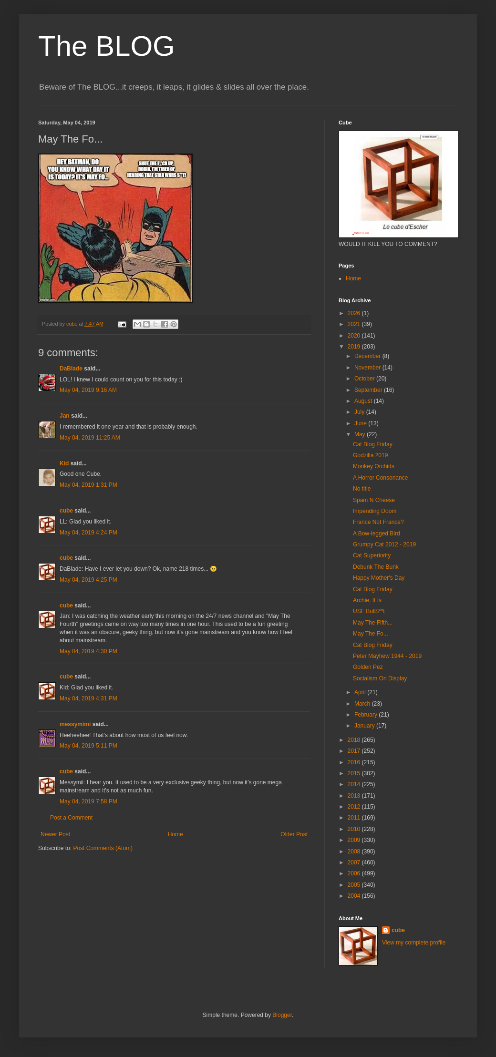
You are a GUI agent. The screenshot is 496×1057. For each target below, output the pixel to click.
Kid (64, 463)
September (369, 390)
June (361, 423)
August (364, 401)
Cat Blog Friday (373, 444)
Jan (65, 415)
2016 (355, 762)
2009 (355, 840)
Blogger (282, 1015)
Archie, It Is (367, 600)
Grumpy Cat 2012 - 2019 (384, 544)
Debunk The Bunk (376, 567)
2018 (355, 740)
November (368, 367)
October (365, 378)
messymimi (75, 724)
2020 (355, 335)
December (368, 356)
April (360, 692)
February (366, 714)
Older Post (294, 834)
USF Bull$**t (369, 611)
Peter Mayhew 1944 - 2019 (387, 656)
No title (362, 488)
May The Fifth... (373, 622)
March (363, 703)
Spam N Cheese (374, 500)
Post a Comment (71, 817)
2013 (355, 795)
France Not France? (378, 522)
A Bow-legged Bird (376, 533)
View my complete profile (413, 942)
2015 (355, 773)
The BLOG (106, 46)
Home (175, 834)
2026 (355, 313)
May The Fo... (370, 633)
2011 (355, 817)
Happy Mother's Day (378, 578)
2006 (355, 873)
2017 (355, 751)
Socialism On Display (380, 678)
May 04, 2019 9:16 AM (88, 390)
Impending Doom (374, 511)
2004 (355, 896)
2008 (355, 851)
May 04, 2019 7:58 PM (88, 801)
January (365, 725)
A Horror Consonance (380, 477)
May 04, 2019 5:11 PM (88, 745)
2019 (355, 346)
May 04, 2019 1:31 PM (88, 485)
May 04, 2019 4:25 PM (88, 579)
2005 (355, 885)
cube (66, 510)
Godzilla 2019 (370, 455)
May (360, 434)
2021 (355, 324)
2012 (355, 806)
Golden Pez (368, 667)
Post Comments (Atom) (103, 848)
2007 (355, 862)
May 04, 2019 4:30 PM (88, 651)
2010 (355, 829)
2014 (355, 784)
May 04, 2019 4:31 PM (88, 698)
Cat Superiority (372, 555)
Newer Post (55, 834)
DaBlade (71, 368)
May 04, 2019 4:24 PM (88, 532)
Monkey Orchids (373, 466)
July (360, 412)
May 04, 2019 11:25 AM (90, 437)
